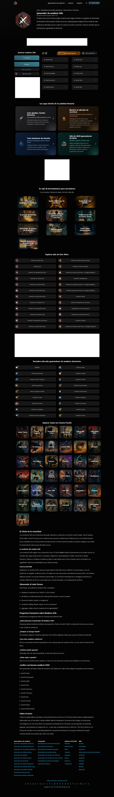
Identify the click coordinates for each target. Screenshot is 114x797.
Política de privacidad (52, 780)
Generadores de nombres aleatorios (51, 10)
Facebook (81, 758)
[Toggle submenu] (65, 3)
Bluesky (81, 766)
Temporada (68, 764)
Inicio (38, 10)
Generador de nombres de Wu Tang (24, 766)
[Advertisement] (57, 42)
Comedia (67, 752)
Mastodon (82, 769)
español (79, 3)
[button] (26, 57)
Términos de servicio (62, 780)
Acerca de (81, 749)
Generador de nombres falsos (22, 758)
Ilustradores (82, 746)
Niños (66, 749)
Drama (67, 758)
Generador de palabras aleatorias (24, 743)
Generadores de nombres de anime (48, 749)
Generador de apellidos (20, 755)
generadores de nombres (56, 3)
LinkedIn (81, 764)
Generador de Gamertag (21, 761)
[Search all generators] (86, 3)
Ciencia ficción (69, 746)
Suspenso (67, 755)
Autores (81, 743)
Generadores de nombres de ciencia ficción (50, 758)
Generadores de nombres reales (47, 752)
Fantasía (67, 743)
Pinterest (81, 761)
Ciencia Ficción (67, 10)
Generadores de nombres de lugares (48, 761)
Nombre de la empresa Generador (24, 775)
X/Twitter (81, 755)
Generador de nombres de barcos (23, 764)
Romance (67, 761)
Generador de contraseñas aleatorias (25, 749)
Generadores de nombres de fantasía (49, 743)
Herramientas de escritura (45, 746)
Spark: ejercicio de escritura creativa (89, 752)
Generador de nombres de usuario (24, 746)
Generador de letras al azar (22, 772)
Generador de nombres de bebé (23, 769)
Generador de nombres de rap (22, 752)
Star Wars (76, 10)
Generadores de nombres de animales (49, 755)
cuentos (70, 3)
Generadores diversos (44, 764)
